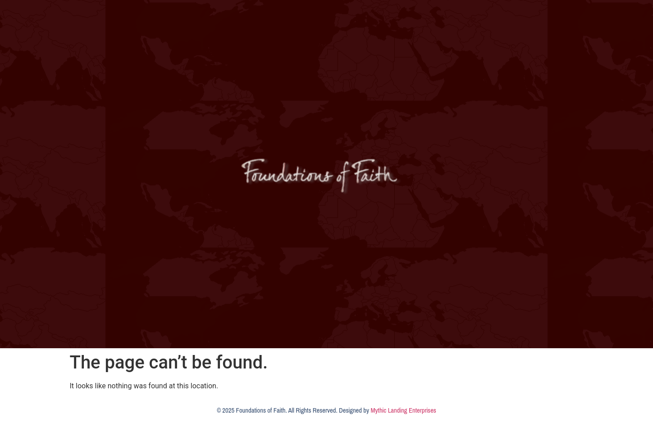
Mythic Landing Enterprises (403, 410)
